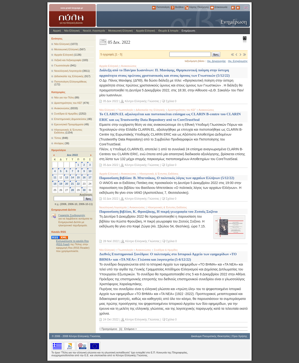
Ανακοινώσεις (62, 108)
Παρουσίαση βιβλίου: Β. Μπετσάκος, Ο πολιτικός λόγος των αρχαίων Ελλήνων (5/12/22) (166, 178)
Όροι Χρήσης (239, 336)
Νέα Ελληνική (71, 30)
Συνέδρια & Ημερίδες (66, 113)
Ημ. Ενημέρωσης (238, 61)
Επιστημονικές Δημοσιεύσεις (70, 119)
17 (90, 177)
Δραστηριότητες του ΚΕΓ (68, 102)
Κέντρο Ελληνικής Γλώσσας (142, 101)
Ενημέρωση (188, 30)
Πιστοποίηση (154, 8)
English (246, 8)
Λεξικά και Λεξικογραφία (67, 60)
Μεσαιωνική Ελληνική (120, 30)
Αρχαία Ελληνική (145, 30)
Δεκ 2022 (72, 155)
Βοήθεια (172, 8)
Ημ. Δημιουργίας (216, 61)
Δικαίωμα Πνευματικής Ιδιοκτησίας (210, 336)
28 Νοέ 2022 (111, 241)
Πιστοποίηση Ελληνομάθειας (70, 81)
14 (72, 177)
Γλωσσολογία (61, 65)
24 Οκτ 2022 (111, 319)
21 (72, 183)
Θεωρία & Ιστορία (168, 30)
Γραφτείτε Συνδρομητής (71, 215)
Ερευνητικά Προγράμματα (69, 124)
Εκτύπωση (244, 39)
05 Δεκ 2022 (110, 101)
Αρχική (57, 30)
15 (78, 177)
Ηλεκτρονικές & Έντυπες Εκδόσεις (158, 173)
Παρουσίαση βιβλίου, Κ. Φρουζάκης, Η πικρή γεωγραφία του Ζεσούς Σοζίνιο (158, 211)
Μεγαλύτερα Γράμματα (233, 8)
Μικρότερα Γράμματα (238, 8)
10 (90, 171)
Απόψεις (59, 143)
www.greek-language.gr (72, 15)
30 (84, 190)
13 (66, 177)
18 (54, 183)
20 (66, 183)
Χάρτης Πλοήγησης (187, 8)
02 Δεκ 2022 (110, 198)
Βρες (216, 54)
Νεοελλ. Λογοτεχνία (94, 30)
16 (84, 177)
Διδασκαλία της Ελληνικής (69, 76)
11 (54, 177)
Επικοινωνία (212, 8)
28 (72, 190)
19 (60, 183)
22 (78, 183)
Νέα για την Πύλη (64, 97)
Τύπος (57, 138)
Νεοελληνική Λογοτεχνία (68, 70)
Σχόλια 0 (171, 101)
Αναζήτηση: (86, 194)
